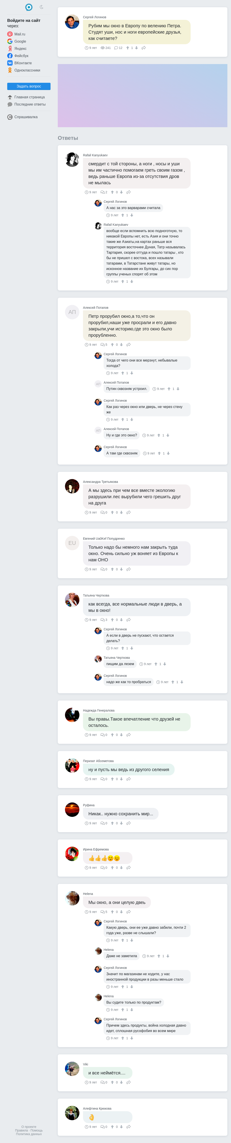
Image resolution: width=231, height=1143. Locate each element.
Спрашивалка (22, 117)
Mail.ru (16, 34)
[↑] (128, 48)
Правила (21, 1130)
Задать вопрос (29, 86)
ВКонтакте (19, 63)
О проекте (28, 1127)
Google (16, 41)
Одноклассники (23, 70)
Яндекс (17, 48)
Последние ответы (26, 104)
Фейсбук (17, 55)
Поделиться (144, 47)
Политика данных (29, 1134)
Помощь (36, 1130)
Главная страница (26, 97)
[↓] (136, 48)
